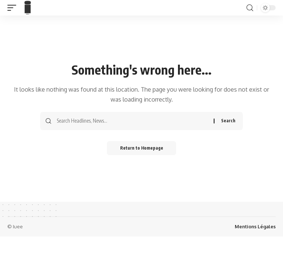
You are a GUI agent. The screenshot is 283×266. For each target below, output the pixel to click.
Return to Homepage (141, 148)
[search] (250, 8)
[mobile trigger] (13, 8)
